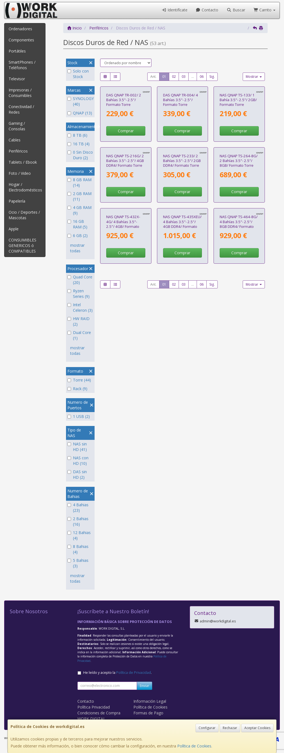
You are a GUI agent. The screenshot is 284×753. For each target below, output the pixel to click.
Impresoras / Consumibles (20, 92)
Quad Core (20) (79, 279)
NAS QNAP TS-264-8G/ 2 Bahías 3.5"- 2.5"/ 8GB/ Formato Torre (239, 237)
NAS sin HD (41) (77, 446)
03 (184, 76)
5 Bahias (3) (77, 563)
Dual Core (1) (79, 335)
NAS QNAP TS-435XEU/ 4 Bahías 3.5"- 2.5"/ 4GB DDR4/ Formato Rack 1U (182, 339)
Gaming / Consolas (17, 126)
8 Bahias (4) (77, 549)
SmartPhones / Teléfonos (22, 64)
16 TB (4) (78, 143)
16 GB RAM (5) (77, 224)
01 (164, 76)
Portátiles (17, 51)
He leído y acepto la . (117, 672)
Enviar (144, 685)
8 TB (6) (77, 135)
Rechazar (230, 727)
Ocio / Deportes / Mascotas (24, 215)
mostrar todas (77, 248)
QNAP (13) (79, 113)
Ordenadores (20, 28)
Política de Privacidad (133, 672)
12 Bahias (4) (79, 535)
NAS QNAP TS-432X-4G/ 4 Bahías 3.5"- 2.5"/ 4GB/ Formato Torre (123, 339)
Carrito (264, 10)
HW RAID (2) (78, 321)
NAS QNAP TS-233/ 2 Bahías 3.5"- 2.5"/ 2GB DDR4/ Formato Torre (182, 237)
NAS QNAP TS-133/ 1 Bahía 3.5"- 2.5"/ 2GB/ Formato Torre (238, 138)
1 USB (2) (78, 416)
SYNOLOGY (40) (80, 101)
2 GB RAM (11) (79, 196)
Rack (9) (77, 388)
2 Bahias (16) (77, 521)
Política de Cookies (194, 746)
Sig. (212, 76)
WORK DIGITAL (91, 718)
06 (202, 76)
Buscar (236, 10)
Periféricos (18, 151)
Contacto (207, 10)
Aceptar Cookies (257, 727)
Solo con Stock (78, 73)
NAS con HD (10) (77, 460)
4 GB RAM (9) (79, 210)
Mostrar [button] (254, 76)
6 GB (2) (77, 235)
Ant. (153, 76)
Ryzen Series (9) (78, 293)
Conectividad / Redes (21, 109)
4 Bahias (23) (77, 507)
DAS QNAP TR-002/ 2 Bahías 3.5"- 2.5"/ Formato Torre (123, 138)
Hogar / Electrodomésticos (25, 187)
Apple (14, 228)
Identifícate (174, 10)
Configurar (207, 727)
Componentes (21, 40)
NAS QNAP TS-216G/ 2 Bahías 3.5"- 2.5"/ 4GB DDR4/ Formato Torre (125, 237)
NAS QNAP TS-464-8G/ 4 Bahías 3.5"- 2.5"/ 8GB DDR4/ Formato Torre (239, 339)
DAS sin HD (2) (77, 474)
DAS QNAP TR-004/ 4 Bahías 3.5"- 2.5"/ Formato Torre (180, 138)
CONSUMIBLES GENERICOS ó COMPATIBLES (22, 245)
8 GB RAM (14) (79, 182)
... (192, 76)
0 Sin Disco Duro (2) (80, 154)
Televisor (17, 78)
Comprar (126, 169)
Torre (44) (79, 380)
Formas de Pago (148, 712)
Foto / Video (20, 173)
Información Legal (149, 701)
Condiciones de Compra (98, 712)
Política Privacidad (93, 707)
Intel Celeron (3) (80, 307)
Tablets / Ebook (23, 162)
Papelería (17, 201)
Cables (15, 140)
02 (174, 76)
